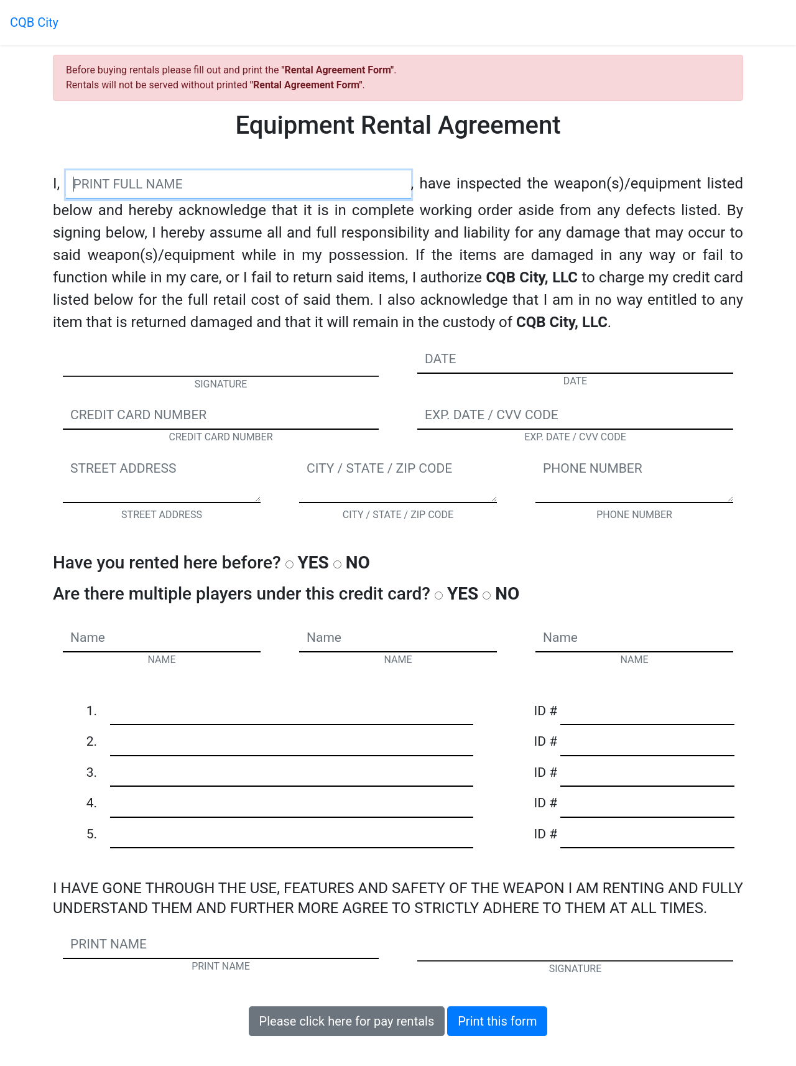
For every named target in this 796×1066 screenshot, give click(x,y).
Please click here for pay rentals (347, 1021)
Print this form (497, 1021)
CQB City (34, 22)
